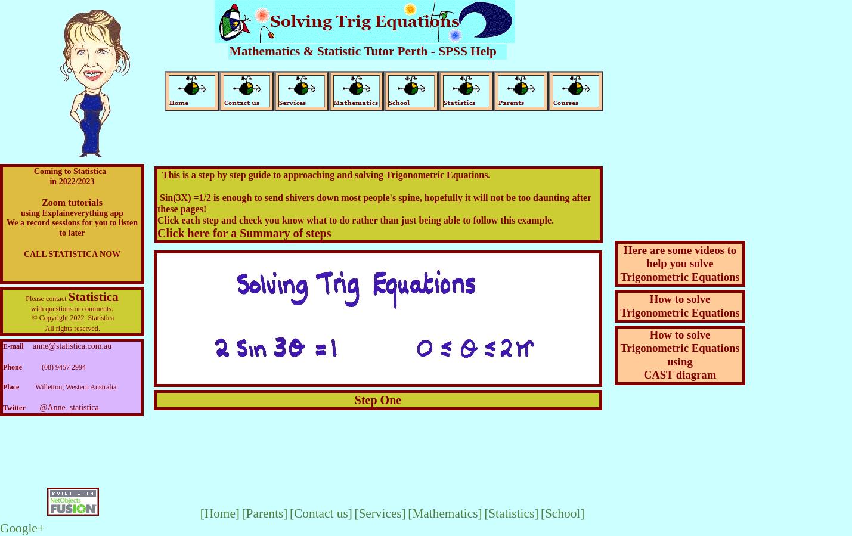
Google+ (22, 528)
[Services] (379, 513)
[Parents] (264, 513)
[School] (562, 513)
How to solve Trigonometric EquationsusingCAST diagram (679, 355)
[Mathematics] (445, 513)
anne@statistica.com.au (72, 346)
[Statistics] (511, 513)
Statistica (94, 297)
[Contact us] (321, 513)
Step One (378, 400)
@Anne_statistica (69, 407)
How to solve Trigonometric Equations (679, 305)
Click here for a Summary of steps (244, 233)
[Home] (220, 513)
